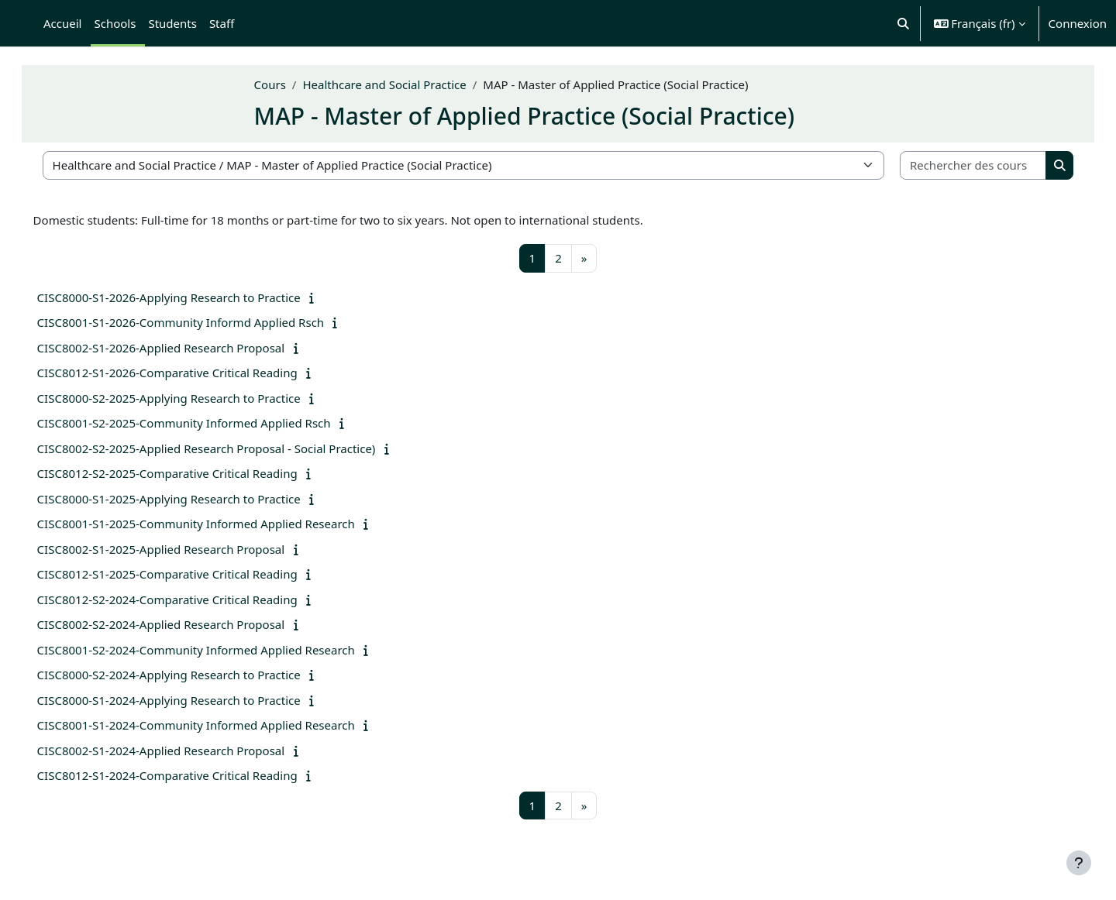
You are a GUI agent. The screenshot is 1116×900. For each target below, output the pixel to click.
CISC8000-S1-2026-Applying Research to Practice (190, 297)
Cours (292, 84)
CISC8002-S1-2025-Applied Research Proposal (183, 549)
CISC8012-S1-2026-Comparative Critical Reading (189, 372)
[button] (903, 23)
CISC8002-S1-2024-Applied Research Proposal (183, 750)
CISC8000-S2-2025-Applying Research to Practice (190, 398)
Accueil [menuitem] (62, 23)
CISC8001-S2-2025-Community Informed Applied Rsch (206, 423)
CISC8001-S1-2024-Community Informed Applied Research (218, 725)
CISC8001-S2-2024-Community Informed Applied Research (218, 650)
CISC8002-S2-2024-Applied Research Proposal (183, 624)
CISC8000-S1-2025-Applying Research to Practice (190, 499)
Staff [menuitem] (221, 23)
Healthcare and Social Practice (406, 84)
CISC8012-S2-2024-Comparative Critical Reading (189, 599)
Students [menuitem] (172, 23)
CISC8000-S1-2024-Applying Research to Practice (190, 700)
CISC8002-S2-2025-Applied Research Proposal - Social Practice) (228, 448)
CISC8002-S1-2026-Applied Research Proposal (183, 348)
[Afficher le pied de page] (1078, 862)
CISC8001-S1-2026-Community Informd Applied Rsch (202, 322)
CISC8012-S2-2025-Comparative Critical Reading (189, 473)
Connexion (1078, 23)
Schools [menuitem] (115, 23)
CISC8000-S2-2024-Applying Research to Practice (190, 674)
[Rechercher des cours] (955, 165)
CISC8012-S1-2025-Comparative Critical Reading (189, 574)
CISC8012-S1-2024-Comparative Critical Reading (189, 775)
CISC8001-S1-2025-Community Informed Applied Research (218, 523)
